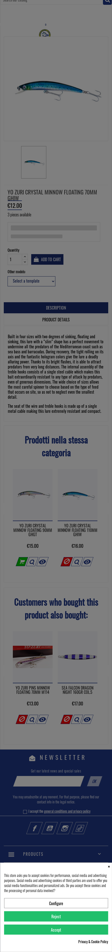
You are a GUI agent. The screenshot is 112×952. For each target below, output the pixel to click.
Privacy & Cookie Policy (93, 941)
